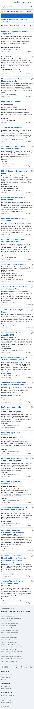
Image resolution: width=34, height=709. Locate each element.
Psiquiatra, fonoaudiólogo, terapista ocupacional (15, 33)
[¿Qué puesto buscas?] (17, 7)
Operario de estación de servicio (13, 264)
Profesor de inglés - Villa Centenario (10, 434)
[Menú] (2, 2)
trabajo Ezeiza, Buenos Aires (9, 637)
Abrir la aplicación (27, 2)
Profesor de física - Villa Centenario (14, 458)
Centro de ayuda (6, 677)
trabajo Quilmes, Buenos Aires (9, 649)
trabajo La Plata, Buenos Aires (9, 623)
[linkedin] (31, 667)
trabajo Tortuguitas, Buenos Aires (10, 644)
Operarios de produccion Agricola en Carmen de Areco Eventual (14, 359)
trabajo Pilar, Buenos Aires (8, 616)
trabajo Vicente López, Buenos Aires (11, 618)
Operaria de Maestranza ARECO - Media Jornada (13, 199)
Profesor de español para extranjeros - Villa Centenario (12, 531)
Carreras (3, 679)
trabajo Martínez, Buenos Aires (9, 632)
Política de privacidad (7, 702)
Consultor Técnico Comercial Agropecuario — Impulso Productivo (12, 583)
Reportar (29, 51)
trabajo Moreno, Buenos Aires (9, 635)
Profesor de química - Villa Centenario (11, 483)
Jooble (11, 706)
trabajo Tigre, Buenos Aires (8, 625)
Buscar (17, 16)
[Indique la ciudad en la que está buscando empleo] (17, 11)
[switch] (31, 26)
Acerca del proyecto (6, 674)
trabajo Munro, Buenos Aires (9, 642)
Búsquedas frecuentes (9, 608)
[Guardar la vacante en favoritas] (32, 32)
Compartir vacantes (6, 688)
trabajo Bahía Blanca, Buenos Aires (10, 639)
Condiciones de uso (6, 700)
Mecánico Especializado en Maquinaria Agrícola (11, 80)
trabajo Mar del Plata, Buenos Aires (10, 620)
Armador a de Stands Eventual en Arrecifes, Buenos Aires (14, 288)
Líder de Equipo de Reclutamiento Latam (14, 172)
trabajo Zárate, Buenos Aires (9, 661)
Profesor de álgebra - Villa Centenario (11, 408)
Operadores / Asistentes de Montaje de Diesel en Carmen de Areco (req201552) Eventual (13, 558)
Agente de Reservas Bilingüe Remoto (12, 311)
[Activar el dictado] (31, 6)
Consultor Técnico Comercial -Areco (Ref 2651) (12, 334)
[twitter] (26, 667)
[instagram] (21, 667)
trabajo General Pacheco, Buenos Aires (12, 651)
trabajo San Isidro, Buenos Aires (9, 628)
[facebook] (16, 667)
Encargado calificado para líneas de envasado (13, 220)
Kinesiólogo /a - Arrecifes (11, 101)
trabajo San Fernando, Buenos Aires (11, 656)
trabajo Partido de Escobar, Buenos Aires (12, 658)
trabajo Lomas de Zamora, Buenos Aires (12, 647)
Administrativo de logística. (11, 127)
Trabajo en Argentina (7, 697)
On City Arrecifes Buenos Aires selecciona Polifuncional (13, 147)
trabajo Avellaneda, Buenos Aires (10, 630)
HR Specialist (6, 56)
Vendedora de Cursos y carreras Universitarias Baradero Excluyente (14, 383)
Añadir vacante (5, 686)
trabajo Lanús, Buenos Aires (8, 654)
